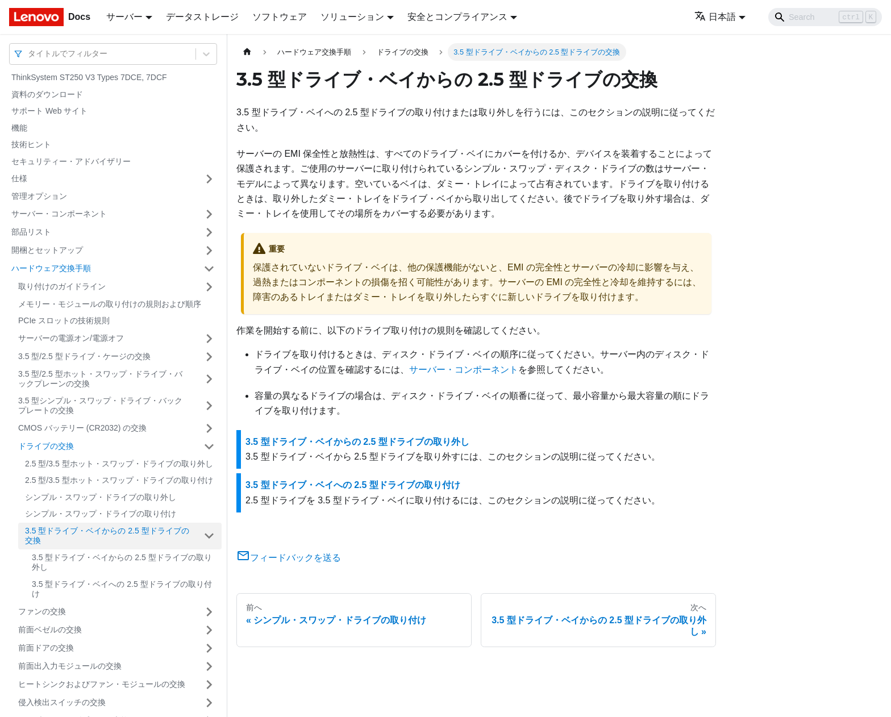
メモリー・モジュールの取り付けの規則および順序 (109, 304)
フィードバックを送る (288, 557)
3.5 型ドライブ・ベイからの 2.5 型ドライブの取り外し (122, 562)
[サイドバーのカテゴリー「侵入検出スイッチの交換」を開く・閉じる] (209, 703)
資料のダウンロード (47, 94)
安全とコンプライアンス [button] (457, 17)
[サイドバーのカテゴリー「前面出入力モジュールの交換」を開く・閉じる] (209, 666)
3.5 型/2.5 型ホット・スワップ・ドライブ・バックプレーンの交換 (100, 379)
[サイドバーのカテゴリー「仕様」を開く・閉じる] (209, 179)
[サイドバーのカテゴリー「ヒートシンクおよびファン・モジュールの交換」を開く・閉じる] (209, 685)
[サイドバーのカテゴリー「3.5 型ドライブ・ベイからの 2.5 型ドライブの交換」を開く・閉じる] (209, 536)
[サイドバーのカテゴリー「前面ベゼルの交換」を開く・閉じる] (209, 630)
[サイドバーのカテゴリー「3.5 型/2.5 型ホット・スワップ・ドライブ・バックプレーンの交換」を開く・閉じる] (209, 379)
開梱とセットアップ (47, 250)
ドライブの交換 (46, 446)
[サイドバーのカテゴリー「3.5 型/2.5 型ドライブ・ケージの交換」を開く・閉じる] (209, 357)
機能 (19, 127)
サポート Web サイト (49, 110)
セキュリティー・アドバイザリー (71, 161)
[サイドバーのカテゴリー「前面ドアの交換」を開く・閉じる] (209, 648)
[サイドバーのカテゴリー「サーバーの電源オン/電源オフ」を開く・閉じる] (209, 339)
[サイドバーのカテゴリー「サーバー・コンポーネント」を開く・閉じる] (209, 214)
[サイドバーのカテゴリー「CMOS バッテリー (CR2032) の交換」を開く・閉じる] (209, 428)
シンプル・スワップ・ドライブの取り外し (100, 497)
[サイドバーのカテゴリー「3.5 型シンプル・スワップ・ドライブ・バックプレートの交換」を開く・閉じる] (209, 406)
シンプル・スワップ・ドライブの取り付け (100, 513)
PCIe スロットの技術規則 (64, 320)
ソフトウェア (279, 17)
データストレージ (202, 17)
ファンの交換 (42, 611)
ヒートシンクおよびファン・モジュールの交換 (101, 684)
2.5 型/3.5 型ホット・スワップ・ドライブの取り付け (119, 480)
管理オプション (39, 196)
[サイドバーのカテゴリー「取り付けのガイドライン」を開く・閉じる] (209, 287)
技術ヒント (31, 144)
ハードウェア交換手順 (51, 268)
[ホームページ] (247, 52)
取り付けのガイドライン (62, 286)
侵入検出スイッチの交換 (62, 702)
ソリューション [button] (352, 17)
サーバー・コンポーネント (59, 213)
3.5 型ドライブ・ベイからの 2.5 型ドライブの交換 (107, 535)
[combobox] (29, 53)
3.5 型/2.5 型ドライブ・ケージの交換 (84, 356)
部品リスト (31, 231)
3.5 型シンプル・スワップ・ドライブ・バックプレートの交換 (100, 405)
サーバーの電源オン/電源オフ (71, 338)
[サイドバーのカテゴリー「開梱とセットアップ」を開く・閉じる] (209, 250)
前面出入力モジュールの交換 (70, 665)
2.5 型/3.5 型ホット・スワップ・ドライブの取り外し (119, 463)
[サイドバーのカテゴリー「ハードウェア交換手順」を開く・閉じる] (209, 269)
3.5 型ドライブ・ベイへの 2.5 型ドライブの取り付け (122, 589)
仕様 (19, 178)
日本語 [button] (715, 17)
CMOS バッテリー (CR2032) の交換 (82, 427)
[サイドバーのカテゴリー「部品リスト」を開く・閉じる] (209, 232)
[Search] (825, 17)
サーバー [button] (124, 17)
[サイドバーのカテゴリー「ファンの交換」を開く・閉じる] (209, 612)
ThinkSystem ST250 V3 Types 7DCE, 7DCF (89, 77)
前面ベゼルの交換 (50, 629)
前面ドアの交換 (46, 647)
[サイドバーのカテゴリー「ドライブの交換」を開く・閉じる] (209, 446)
